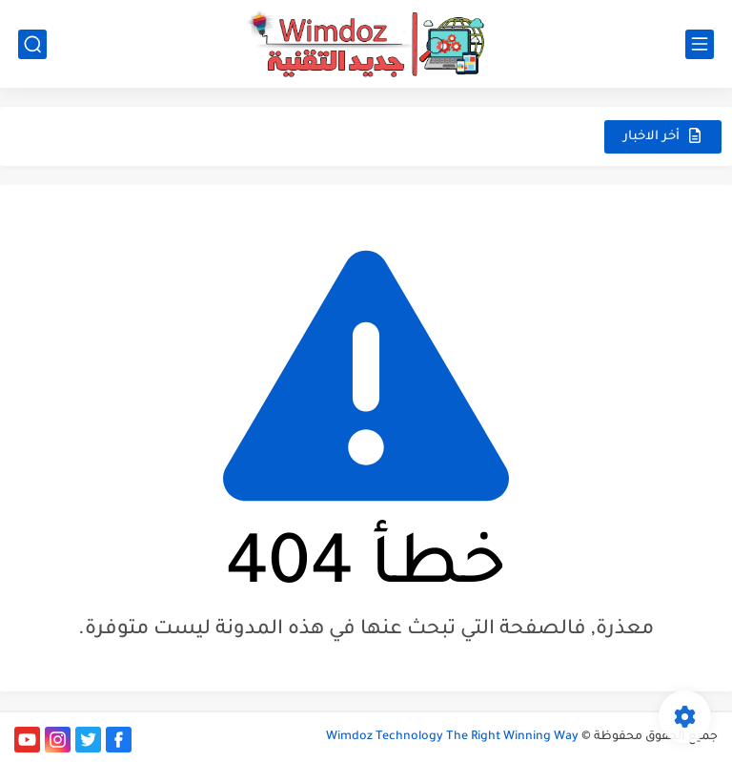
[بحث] (32, 44)
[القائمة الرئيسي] (699, 44)
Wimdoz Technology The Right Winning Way (452, 737)
